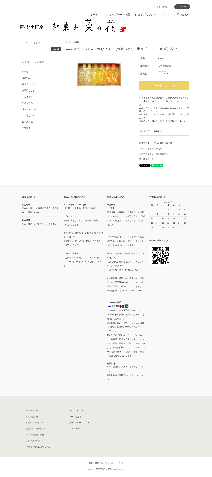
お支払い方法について (36, 422)
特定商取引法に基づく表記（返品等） (156, 143)
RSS (71, 428)
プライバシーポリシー (79, 422)
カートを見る (75, 416)
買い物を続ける (146, 159)
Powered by (106, 469)
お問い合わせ (182, 14)
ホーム (94, 14)
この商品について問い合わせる (153, 154)
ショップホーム (33, 410)
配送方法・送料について (37, 428)
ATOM (77, 428)
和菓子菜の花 (95, 463)
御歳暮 (76, 42)
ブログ (165, 14)
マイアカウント (163, 7)
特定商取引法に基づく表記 (38, 447)
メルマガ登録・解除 (35, 434)
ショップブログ (33, 440)
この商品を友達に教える (150, 148)
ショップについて (145, 14)
